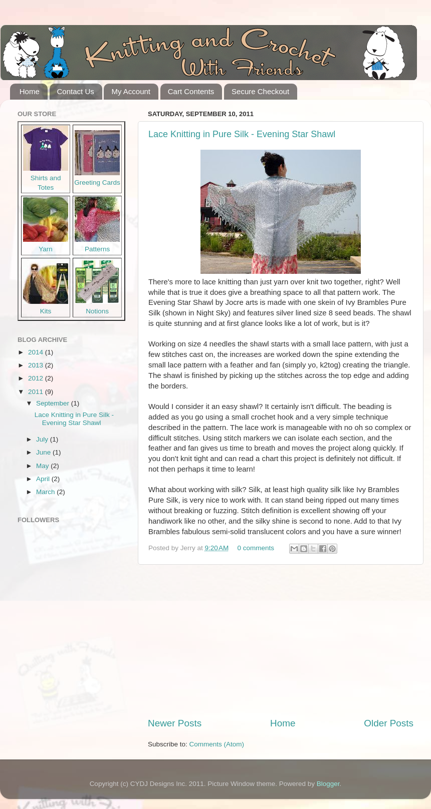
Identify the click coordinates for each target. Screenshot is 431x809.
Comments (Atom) (217, 744)
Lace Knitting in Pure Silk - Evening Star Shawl (241, 134)
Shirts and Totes (45, 178)
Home (30, 91)
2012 (36, 378)
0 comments (256, 548)
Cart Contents (191, 91)
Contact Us (75, 91)
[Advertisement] (280, 640)
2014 (36, 352)
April (44, 479)
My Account (130, 91)
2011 (36, 391)
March (46, 492)
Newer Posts (174, 723)
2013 (36, 365)
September (53, 403)
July (43, 439)
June (44, 452)
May (43, 466)
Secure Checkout (260, 91)
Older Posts (388, 723)
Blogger (328, 783)
